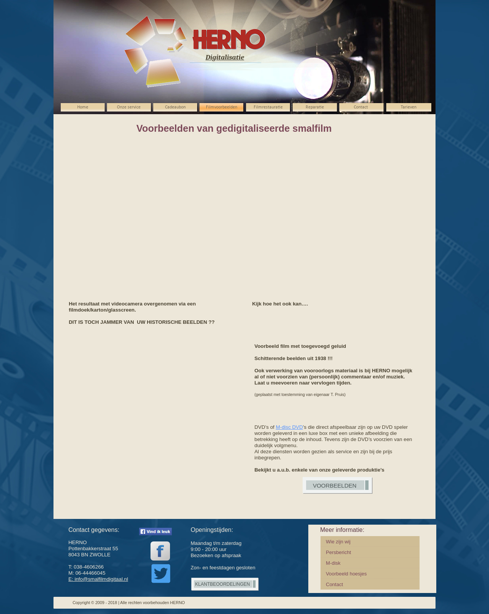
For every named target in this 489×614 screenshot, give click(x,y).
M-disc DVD (289, 427)
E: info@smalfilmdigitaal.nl (98, 579)
